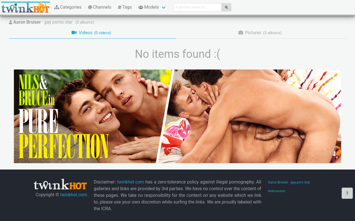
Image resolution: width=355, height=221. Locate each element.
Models (148, 7)
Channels (99, 7)
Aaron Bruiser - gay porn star (289, 182)
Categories (68, 7)
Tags (125, 7)
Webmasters (276, 191)
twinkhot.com (73, 194)
